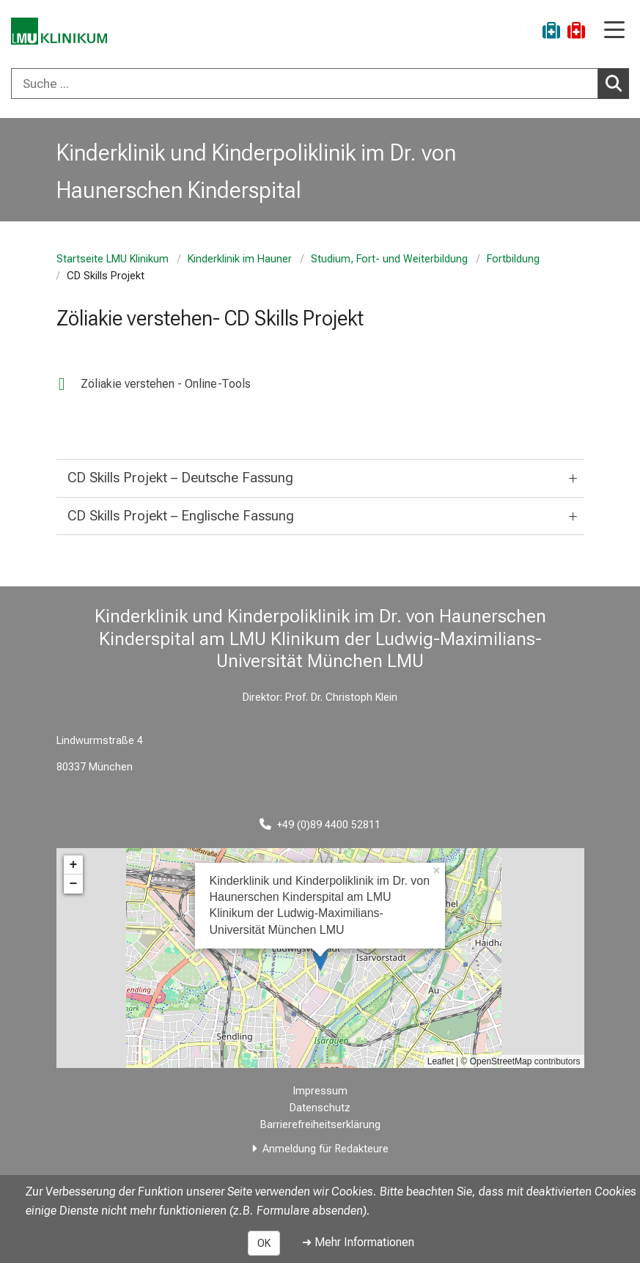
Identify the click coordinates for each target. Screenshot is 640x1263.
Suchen (617, 82)
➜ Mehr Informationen (358, 1242)
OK (264, 1243)
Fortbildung (513, 259)
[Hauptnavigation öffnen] (614, 31)
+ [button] (74, 865)
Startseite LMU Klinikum (112, 259)
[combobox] (320, 83)
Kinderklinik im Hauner (240, 259)
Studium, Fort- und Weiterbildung (389, 259)
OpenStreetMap (501, 1061)
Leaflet (440, 1061)
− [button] (74, 884)
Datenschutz (320, 1108)
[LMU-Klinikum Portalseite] (62, 33)
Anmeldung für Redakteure (325, 1149)
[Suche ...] (304, 83)
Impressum (320, 1091)
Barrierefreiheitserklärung (320, 1125)
